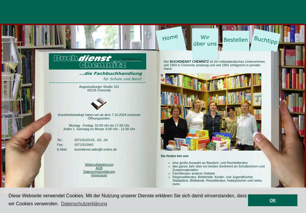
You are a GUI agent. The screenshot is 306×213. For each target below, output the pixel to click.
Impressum (99, 175)
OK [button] (273, 200)
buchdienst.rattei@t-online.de (96, 149)
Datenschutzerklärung (99, 171)
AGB (99, 168)
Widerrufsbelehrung (99, 164)
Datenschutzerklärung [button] (84, 203)
